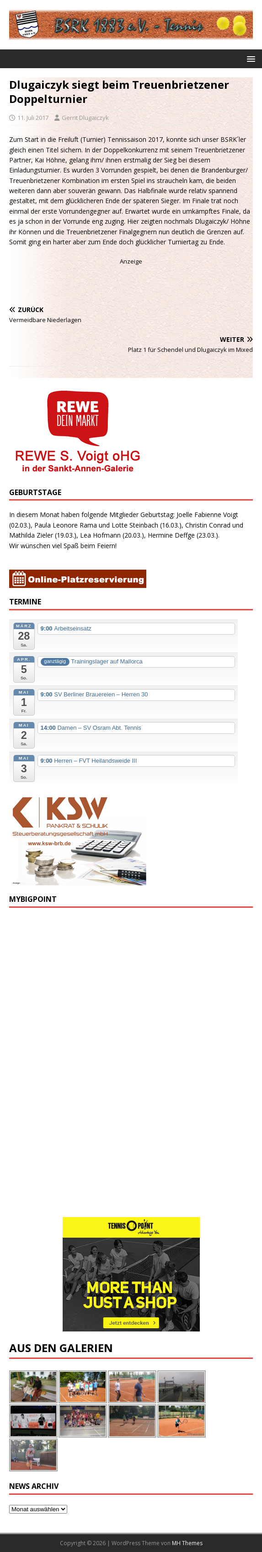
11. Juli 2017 (32, 117)
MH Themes (187, 1543)
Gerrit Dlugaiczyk (85, 117)
